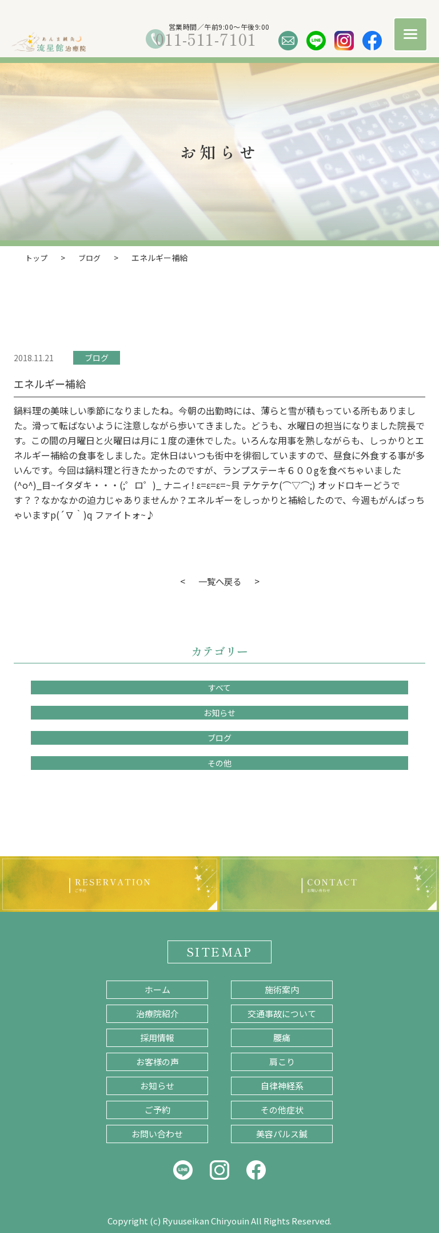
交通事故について (282, 1013)
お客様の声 (157, 1061)
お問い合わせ (157, 1133)
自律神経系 (282, 1085)
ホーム (157, 989)
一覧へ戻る (219, 580)
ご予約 (157, 1109)
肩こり (282, 1061)
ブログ (97, 357)
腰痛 (281, 1037)
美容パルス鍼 (282, 1133)
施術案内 (282, 989)
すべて (219, 687)
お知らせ (219, 712)
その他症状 (282, 1109)
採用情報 (157, 1037)
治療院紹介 (157, 1013)
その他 (219, 762)
